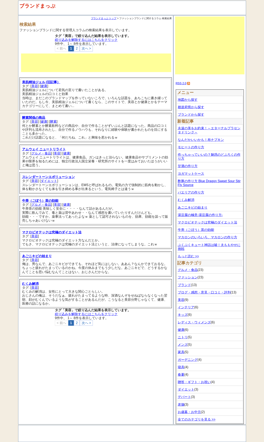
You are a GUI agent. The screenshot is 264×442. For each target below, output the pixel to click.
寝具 (181, 367)
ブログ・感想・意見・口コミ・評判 (204, 292)
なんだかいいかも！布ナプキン (201, 139)
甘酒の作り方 (188, 166)
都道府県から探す (191, 107)
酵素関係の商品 (33, 117)
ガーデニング (188, 359)
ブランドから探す (191, 114)
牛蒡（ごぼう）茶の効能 (40, 200)
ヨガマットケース (191, 173)
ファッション (188, 277)
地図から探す (188, 99)
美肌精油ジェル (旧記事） (41, 82)
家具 (181, 352)
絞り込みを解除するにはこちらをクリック (86, 40)
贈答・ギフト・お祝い (194, 382)
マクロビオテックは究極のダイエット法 (51, 232)
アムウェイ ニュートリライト (44, 149)
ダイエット (49, 181)
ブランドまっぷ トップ (103, 18)
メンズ (183, 344)
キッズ (183, 314)
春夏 (181, 374)
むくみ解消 (30, 283)
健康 (44, 86)
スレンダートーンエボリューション (48, 177)
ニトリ (183, 337)
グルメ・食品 (41, 153)
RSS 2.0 (181, 83)
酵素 (53, 121)
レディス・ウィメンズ (194, 322)
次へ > (86, 48)
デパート (184, 397)
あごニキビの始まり (37, 256)
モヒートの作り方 (191, 147)
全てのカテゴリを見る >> (197, 419)
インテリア (186, 307)
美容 (34, 86)
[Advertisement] (96, 62)
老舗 (181, 404)
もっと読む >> (188, 256)
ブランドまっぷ (37, 6)
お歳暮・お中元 (189, 412)
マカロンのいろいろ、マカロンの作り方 (207, 237)
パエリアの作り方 (191, 192)
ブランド (184, 285)
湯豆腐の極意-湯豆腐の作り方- (200, 215)
